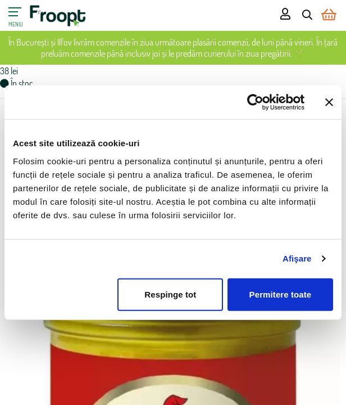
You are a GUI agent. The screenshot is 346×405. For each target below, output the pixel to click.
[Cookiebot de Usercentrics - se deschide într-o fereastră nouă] (255, 102)
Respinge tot (170, 294)
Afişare (297, 258)
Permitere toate (280, 294)
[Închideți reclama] (329, 102)
